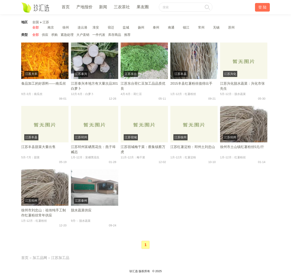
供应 (45, 34)
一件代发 (98, 34)
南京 (50, 27)
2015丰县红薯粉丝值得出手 (191, 83)
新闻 (103, 7)
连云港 (82, 27)
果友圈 (143, 7)
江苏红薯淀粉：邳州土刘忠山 (192, 147)
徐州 (65, 27)
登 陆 (262, 7)
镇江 (186, 27)
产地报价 (84, 7)
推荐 (127, 34)
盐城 (126, 27)
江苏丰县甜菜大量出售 (38, 147)
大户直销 (82, 34)
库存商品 (114, 34)
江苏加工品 (60, 258)
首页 (66, 7)
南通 (171, 27)
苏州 (231, 27)
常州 (201, 27)
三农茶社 (122, 7)
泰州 (156, 27)
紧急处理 (67, 34)
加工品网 (40, 258)
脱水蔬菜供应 (81, 210)
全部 (35, 27)
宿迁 (111, 27)
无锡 (216, 27)
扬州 (141, 27)
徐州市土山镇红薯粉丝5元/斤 (242, 147)
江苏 (46, 22)
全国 (35, 22)
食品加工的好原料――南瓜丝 (43, 83)
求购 (54, 34)
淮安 (96, 27)
